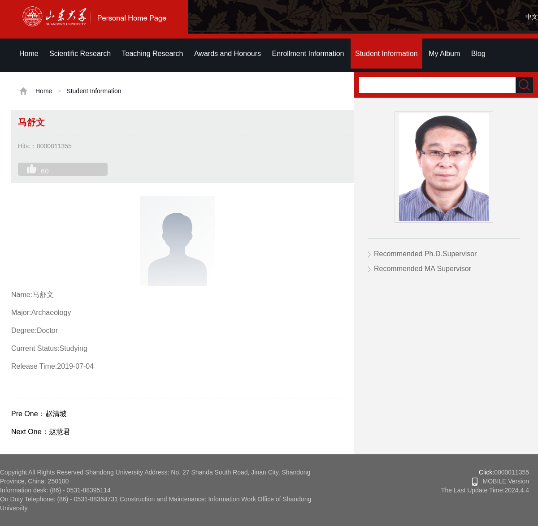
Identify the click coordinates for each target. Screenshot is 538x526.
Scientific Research (80, 53)
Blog (478, 53)
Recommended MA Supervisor (422, 268)
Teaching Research (152, 53)
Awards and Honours (227, 53)
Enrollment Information (308, 53)
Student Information (386, 53)
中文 (531, 16)
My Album (444, 53)
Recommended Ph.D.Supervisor (425, 254)
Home (29, 53)
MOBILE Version (500, 481)
